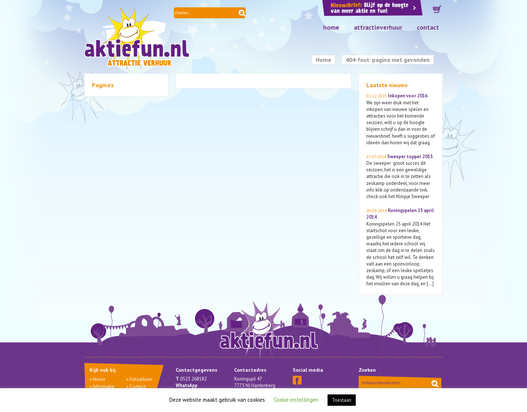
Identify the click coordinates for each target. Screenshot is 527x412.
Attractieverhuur (378, 27)
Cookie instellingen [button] (296, 399)
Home (331, 27)
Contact (428, 27)
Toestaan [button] (341, 400)
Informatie (103, 386)
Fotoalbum (141, 379)
